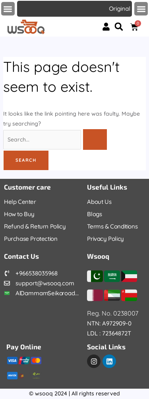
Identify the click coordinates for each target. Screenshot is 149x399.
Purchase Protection (30, 238)
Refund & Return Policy (35, 226)
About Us (99, 201)
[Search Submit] (95, 139)
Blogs (94, 214)
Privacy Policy (105, 238)
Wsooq (98, 256)
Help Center (20, 201)
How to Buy (19, 214)
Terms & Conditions (112, 226)
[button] (8, 9)
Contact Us (21, 256)
